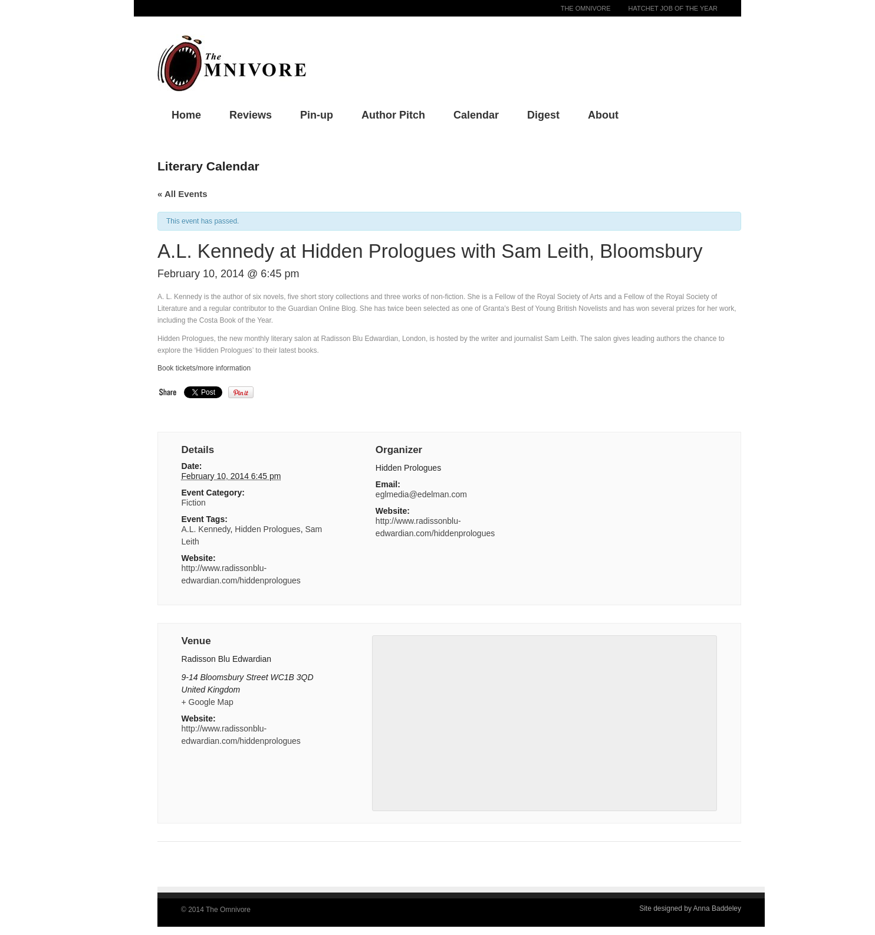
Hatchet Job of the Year (673, 8)
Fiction (194, 502)
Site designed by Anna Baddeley (690, 908)
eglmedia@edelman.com (421, 494)
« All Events (182, 194)
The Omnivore (586, 8)
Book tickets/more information (204, 368)
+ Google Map (207, 702)
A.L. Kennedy (206, 529)
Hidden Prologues (267, 529)
